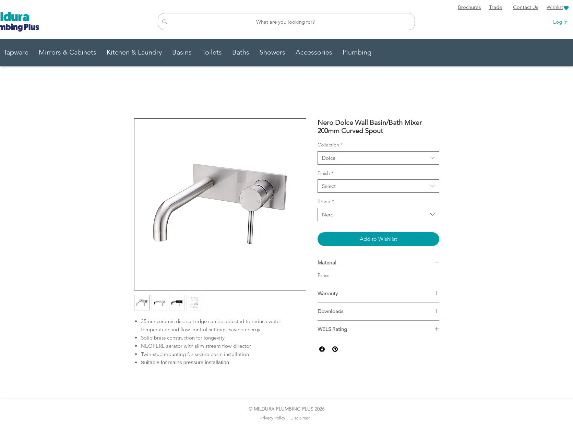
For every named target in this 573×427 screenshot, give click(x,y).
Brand (326, 201)
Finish (325, 173)
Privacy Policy (272, 417)
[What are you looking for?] (285, 21)
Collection (330, 145)
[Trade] (495, 8)
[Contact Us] (525, 8)
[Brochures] (469, 8)
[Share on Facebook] (322, 349)
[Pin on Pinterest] (335, 349)
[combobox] (378, 158)
